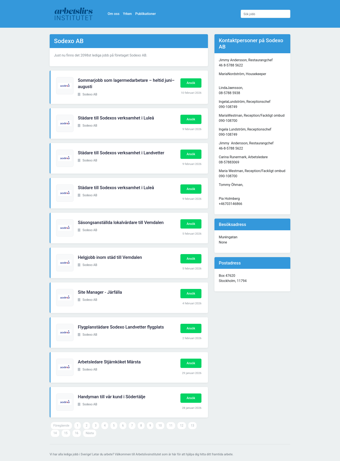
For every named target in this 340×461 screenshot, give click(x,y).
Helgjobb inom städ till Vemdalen (110, 257)
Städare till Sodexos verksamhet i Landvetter (121, 152)
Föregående (61, 425)
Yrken (127, 14)
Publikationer (145, 14)
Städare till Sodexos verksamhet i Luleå (116, 118)
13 (192, 425)
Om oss (113, 14)
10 (160, 425)
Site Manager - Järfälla (100, 292)
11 (171, 425)
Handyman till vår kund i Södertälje (111, 396)
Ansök (191, 83)
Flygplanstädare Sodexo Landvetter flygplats (121, 327)
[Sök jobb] (265, 14)
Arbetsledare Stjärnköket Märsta (109, 361)
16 (76, 433)
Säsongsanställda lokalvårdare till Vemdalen (121, 222)
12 (181, 425)
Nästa (90, 433)
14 (55, 433)
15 (66, 433)
